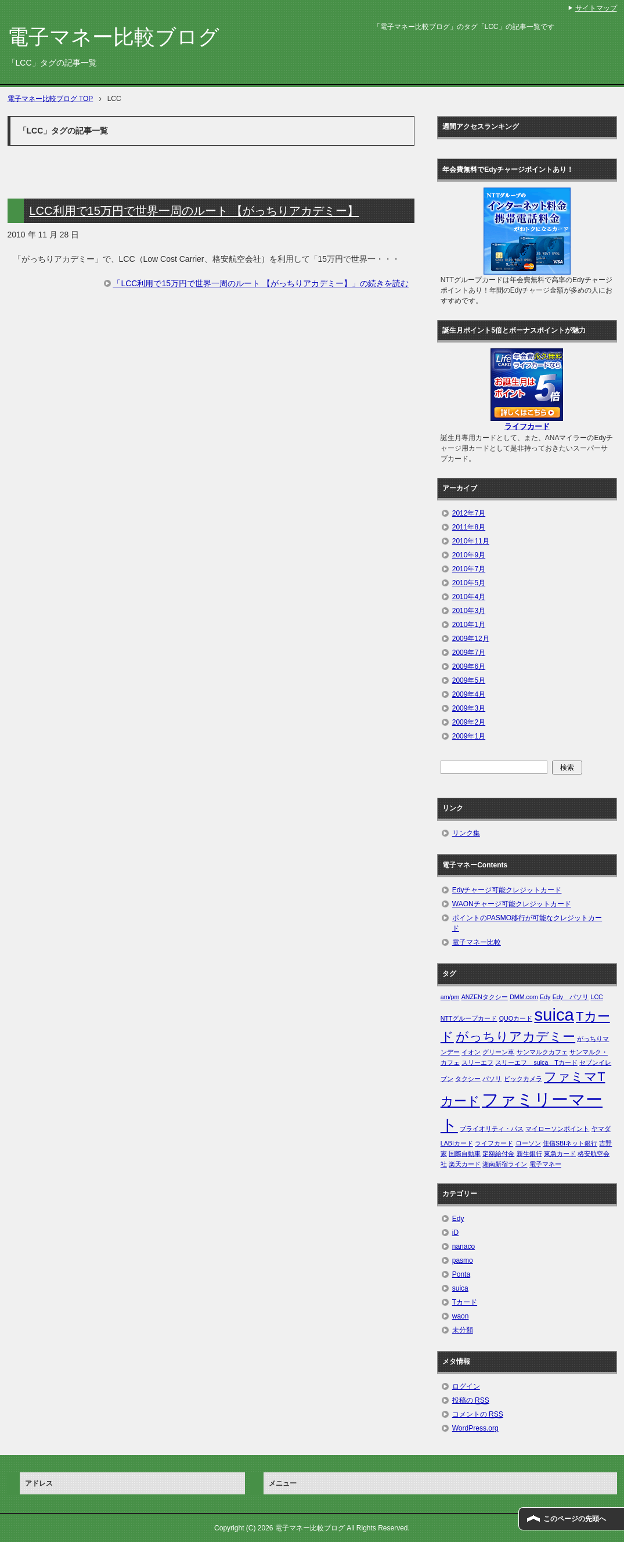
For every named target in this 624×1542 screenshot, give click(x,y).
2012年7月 (468, 513)
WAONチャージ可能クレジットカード (511, 904)
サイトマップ (596, 8)
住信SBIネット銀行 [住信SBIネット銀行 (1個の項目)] (570, 1143)
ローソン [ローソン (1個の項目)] (528, 1143)
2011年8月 (468, 527)
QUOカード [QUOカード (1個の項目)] (515, 1018)
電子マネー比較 (476, 942)
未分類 (462, 1330)
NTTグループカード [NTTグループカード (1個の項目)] (469, 1018)
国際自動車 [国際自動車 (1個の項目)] (465, 1153)
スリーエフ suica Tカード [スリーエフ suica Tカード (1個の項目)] (536, 1062)
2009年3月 (468, 708)
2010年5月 (468, 583)
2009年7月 (468, 652)
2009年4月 (468, 694)
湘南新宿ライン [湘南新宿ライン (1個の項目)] (504, 1164)
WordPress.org (475, 1428)
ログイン (466, 1386)
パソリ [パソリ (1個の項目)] (492, 1078)
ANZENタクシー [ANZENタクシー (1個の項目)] (484, 996)
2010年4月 (468, 597)
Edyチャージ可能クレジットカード (507, 890)
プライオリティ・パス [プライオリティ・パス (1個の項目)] (492, 1128)
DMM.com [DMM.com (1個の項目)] (524, 996)
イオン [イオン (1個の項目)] (471, 1052)
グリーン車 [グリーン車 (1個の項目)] (498, 1052)
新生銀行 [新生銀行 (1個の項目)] (529, 1153)
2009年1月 (468, 736)
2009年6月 (468, 666)
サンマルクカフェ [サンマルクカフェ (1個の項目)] (542, 1052)
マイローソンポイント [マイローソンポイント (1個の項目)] (557, 1128)
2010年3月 (468, 611)
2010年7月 (468, 569)
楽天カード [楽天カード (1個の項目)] (465, 1164)
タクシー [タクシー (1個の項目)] (468, 1078)
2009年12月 (470, 639)
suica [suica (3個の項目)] (553, 1014)
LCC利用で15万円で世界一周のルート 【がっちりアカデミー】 (194, 210)
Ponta (461, 1274)
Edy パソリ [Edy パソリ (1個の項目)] (571, 996)
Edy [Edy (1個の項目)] (545, 996)
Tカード (464, 1302)
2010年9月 (468, 555)
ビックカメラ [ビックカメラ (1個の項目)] (523, 1078)
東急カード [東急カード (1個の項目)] (560, 1153)
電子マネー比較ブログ (113, 37)
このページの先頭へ (574, 1519)
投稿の (470, 1400)
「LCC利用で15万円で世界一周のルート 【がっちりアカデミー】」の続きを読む (260, 283)
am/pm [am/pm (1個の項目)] (450, 996)
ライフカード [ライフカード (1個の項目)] (494, 1143)
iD (455, 1232)
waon (460, 1316)
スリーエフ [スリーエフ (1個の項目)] (477, 1062)
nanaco (463, 1246)
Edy (458, 1219)
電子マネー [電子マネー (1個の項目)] (545, 1164)
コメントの (477, 1414)
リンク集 (466, 833)
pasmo (462, 1260)
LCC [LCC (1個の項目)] (596, 996)
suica (460, 1288)
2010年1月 (468, 625)
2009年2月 (468, 722)
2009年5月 (468, 680)
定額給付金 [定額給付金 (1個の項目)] (498, 1153)
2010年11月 (470, 541)
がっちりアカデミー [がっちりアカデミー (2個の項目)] (515, 1036)
